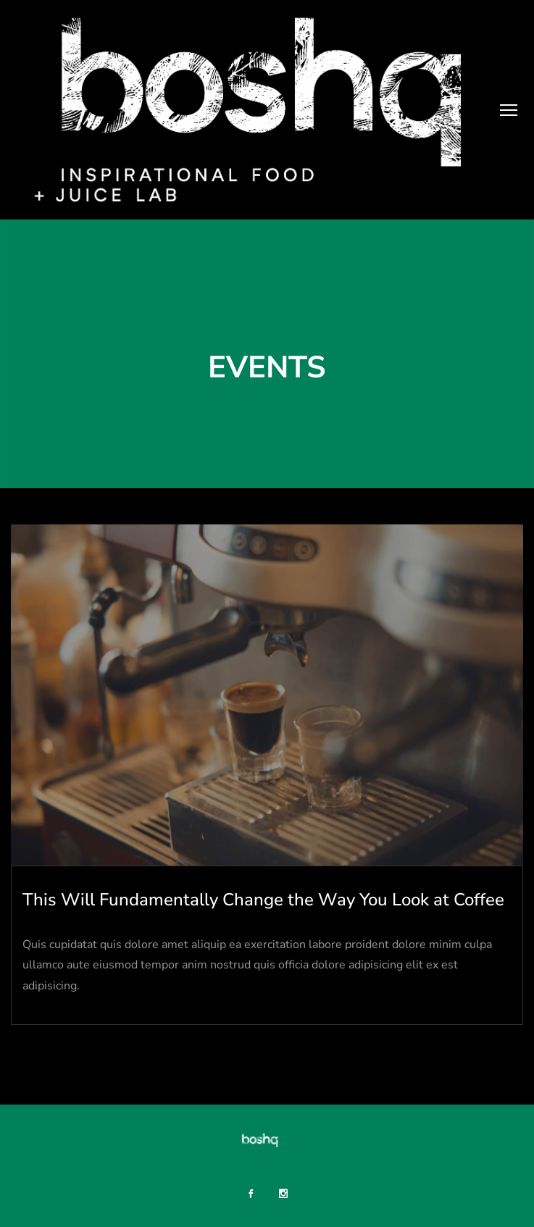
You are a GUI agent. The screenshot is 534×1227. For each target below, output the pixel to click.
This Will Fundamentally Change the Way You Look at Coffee (263, 899)
